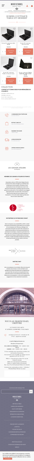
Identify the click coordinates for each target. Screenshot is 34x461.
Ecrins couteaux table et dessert (8, 98)
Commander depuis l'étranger (17, 432)
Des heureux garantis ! (16, 149)
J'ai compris (7, 458)
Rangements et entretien (17, 411)
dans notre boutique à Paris (17, 124)
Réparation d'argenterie (17, 414)
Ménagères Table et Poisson (7, 93)
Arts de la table (17, 403)
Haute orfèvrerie (17, 409)
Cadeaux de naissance (17, 406)
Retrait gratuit (16, 122)
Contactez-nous (17, 429)
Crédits (17, 447)
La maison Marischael (17, 416)
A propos (17, 426)
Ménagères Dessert (5, 95)
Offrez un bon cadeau (17, 147)
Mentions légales (17, 441)
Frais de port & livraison (17, 424)
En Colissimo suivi (15, 140)
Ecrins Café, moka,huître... (7, 97)
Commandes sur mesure (17, 434)
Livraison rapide (16, 139)
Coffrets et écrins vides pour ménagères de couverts (16, 90)
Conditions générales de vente (17, 444)
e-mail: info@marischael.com (17, 341)
